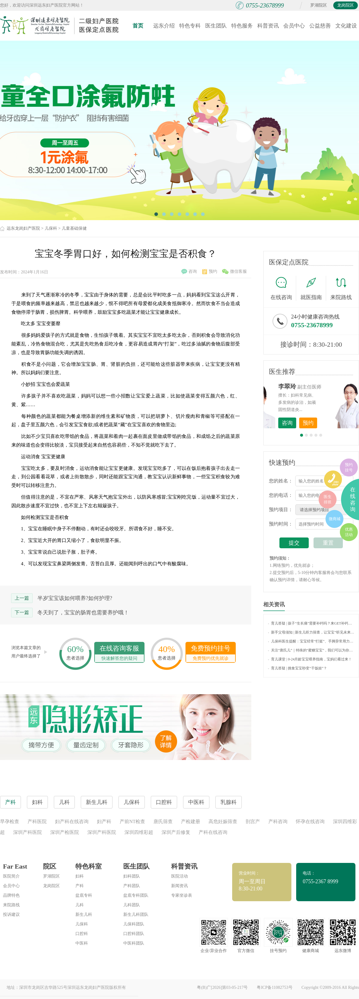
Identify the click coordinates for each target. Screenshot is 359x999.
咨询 (189, 271)
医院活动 (179, 876)
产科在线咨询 (213, 832)
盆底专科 (83, 895)
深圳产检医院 (64, 832)
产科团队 (131, 886)
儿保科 (51, 228)
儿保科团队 (133, 924)
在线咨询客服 (119, 653)
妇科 (79, 876)
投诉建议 (11, 914)
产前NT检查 (132, 821)
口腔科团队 (133, 933)
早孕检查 (9, 821)
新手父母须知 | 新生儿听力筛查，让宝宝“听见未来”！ (311, 632)
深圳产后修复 (176, 832)
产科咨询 (277, 821)
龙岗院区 (345, 5)
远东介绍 (164, 26)
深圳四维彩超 (138, 832)
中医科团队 (133, 943)
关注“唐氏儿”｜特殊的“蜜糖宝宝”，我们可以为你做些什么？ (311, 650)
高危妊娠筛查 (223, 821)
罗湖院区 (318, 5)
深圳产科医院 (27, 832)
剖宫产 (253, 821)
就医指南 (313, 288)
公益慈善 (320, 26)
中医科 (81, 943)
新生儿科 (83, 914)
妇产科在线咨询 (72, 821)
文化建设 (346, 26)
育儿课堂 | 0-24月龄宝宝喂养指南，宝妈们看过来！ (310, 659)
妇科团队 (131, 876)
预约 (209, 271)
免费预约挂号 (210, 653)
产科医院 (37, 821)
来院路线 (341, 289)
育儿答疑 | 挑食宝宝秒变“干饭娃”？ (297, 668)
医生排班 (327, 499)
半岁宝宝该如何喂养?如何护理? (74, 598)
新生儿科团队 (135, 914)
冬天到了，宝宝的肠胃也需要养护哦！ (83, 613)
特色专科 (190, 26)
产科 (79, 886)
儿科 (79, 905)
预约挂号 (349, 467)
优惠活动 (349, 532)
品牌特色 (11, 895)
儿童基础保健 (74, 228)
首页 (138, 26)
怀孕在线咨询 (310, 821)
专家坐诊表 (181, 895)
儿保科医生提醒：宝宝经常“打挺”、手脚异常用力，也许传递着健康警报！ (311, 641)
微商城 (334, 519)
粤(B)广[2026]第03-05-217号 (222, 987)
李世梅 (320, 386)
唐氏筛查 (163, 821)
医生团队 (216, 26)
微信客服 (234, 271)
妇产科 (104, 821)
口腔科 (81, 933)
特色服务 (242, 26)
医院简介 (11, 876)
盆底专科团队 (135, 895)
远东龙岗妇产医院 (23, 228)
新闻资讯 (179, 886)
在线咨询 (283, 288)
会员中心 (294, 26)
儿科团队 (131, 905)
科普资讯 (268, 26)
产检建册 (190, 821)
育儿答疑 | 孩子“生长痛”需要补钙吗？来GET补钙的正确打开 (311, 623)
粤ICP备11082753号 (274, 987)
